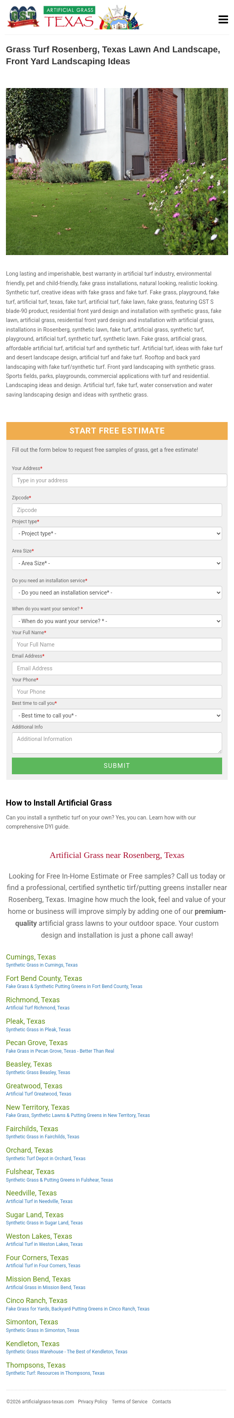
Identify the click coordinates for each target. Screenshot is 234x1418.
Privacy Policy (92, 1402)
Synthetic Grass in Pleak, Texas (38, 1029)
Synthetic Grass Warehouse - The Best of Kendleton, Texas (66, 1352)
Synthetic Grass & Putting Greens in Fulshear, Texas (59, 1180)
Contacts (161, 1402)
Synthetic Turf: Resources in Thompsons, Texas (55, 1373)
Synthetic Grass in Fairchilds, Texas (42, 1137)
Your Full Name (29, 632)
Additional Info (27, 727)
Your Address (27, 468)
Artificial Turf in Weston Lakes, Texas (44, 1244)
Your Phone (25, 680)
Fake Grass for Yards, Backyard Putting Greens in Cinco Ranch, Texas (78, 1309)
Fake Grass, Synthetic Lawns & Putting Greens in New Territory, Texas (78, 1115)
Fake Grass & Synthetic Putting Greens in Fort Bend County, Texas (74, 986)
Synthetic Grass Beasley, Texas (38, 1072)
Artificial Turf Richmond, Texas (38, 1008)
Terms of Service (130, 1402)
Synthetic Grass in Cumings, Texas (42, 965)
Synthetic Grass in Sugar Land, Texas (44, 1223)
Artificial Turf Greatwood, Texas (38, 1094)
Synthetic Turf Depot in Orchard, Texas (46, 1158)
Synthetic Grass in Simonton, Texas (42, 1330)
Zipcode (21, 498)
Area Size (23, 551)
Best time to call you (34, 703)
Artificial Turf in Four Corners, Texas (43, 1265)
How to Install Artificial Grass (59, 803)
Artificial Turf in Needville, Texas (39, 1201)
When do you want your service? (47, 609)
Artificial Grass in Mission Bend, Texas (46, 1287)
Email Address (28, 656)
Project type (25, 521)
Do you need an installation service (49, 580)
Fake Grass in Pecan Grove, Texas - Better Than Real (60, 1051)
